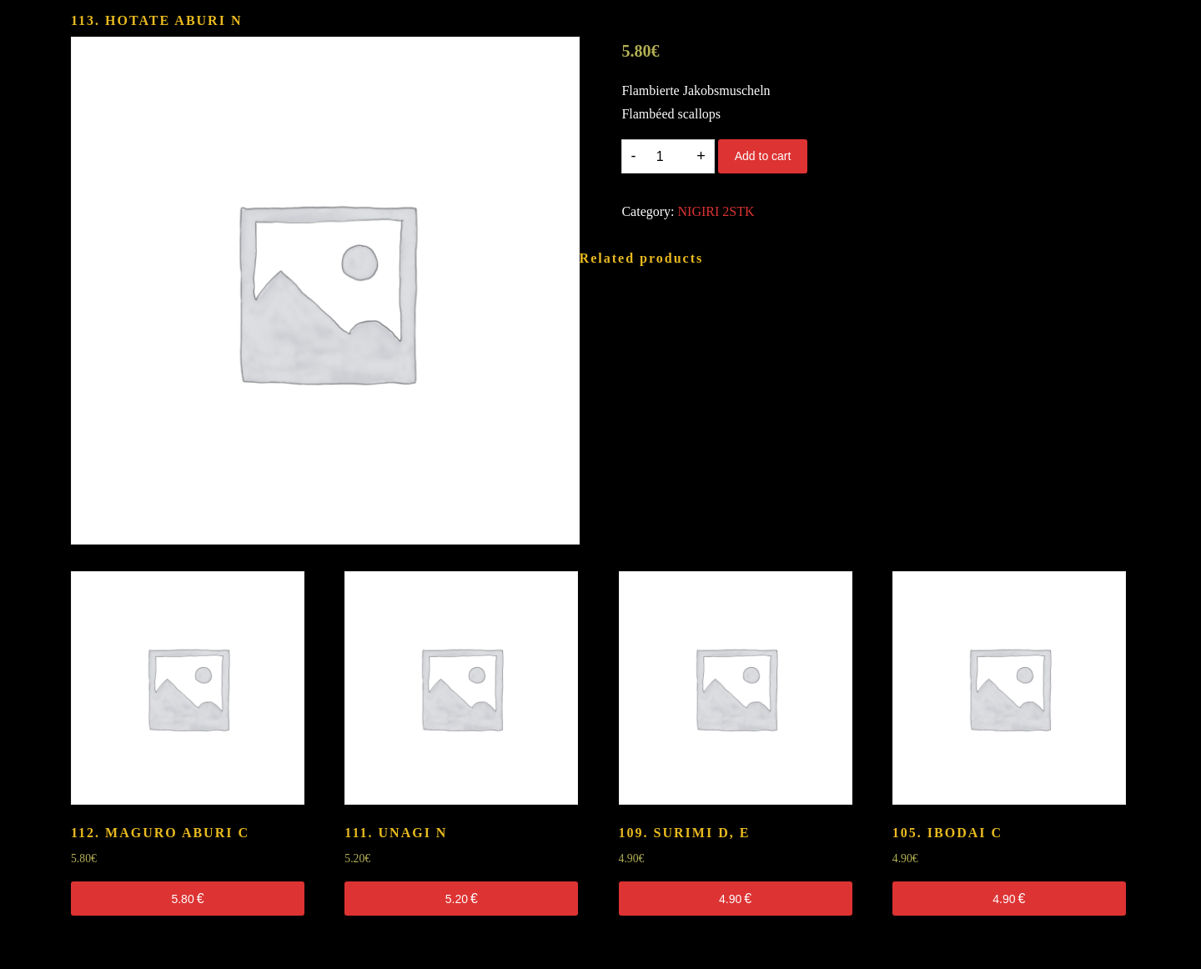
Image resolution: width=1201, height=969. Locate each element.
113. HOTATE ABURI (156, 20)
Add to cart (763, 156)
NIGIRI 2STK (716, 211)
